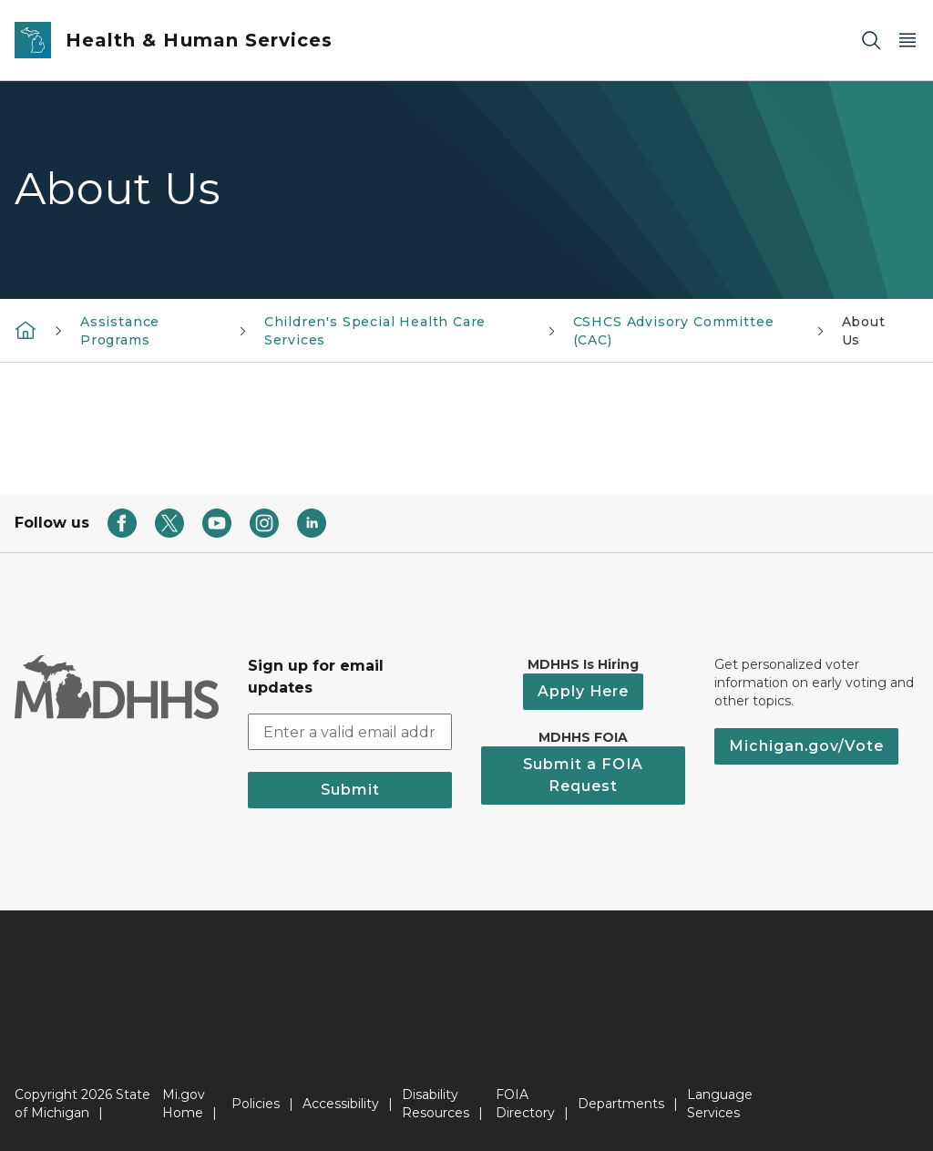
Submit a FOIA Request (583, 775)
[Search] (871, 40)
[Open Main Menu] (907, 40)
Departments (621, 1103)
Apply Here (583, 691)
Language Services (720, 1103)
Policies (255, 1103)
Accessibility (340, 1103)
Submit (350, 789)
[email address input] (350, 732)
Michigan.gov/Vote (806, 746)
